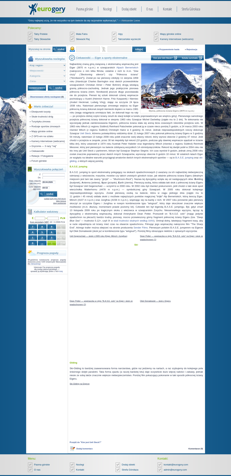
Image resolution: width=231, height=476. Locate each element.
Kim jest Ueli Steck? (163, 58)
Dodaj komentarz (85, 449)
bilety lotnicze (61, 201)
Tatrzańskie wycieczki (129, 39)
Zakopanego (36, 264)
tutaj (61, 271)
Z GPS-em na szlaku (42, 136)
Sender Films (140, 227)
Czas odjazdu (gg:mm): (35, 188)
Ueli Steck (85, 133)
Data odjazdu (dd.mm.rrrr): (35, 182)
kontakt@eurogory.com (176, 464)
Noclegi (107, 9)
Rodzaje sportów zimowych (45, 126)
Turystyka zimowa (40, 121)
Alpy (120, 34)
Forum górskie (39, 161)
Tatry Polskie (41, 34)
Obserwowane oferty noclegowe (45, 97)
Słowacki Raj (83, 39)
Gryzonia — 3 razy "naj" (44, 146)
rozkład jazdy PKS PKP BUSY (55, 199)
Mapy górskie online (170, 34)
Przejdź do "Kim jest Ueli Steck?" (86, 442)
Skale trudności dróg (42, 116)
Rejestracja (191, 49)
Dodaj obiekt (129, 9)
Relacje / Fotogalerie (42, 156)
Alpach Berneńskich (127, 67)
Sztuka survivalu (190, 58)
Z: (40, 174)
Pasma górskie (84, 9)
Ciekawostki (37, 151)
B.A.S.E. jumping (184, 157)
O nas (149, 9)
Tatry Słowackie (42, 39)
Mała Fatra (81, 34)
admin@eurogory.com (175, 469)
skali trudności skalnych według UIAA (134, 220)
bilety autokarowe (59, 203)
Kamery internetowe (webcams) (177, 39)
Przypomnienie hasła (169, 49)
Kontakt (167, 9)
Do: (39, 177)
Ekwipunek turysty (41, 111)
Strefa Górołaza (191, 9)
